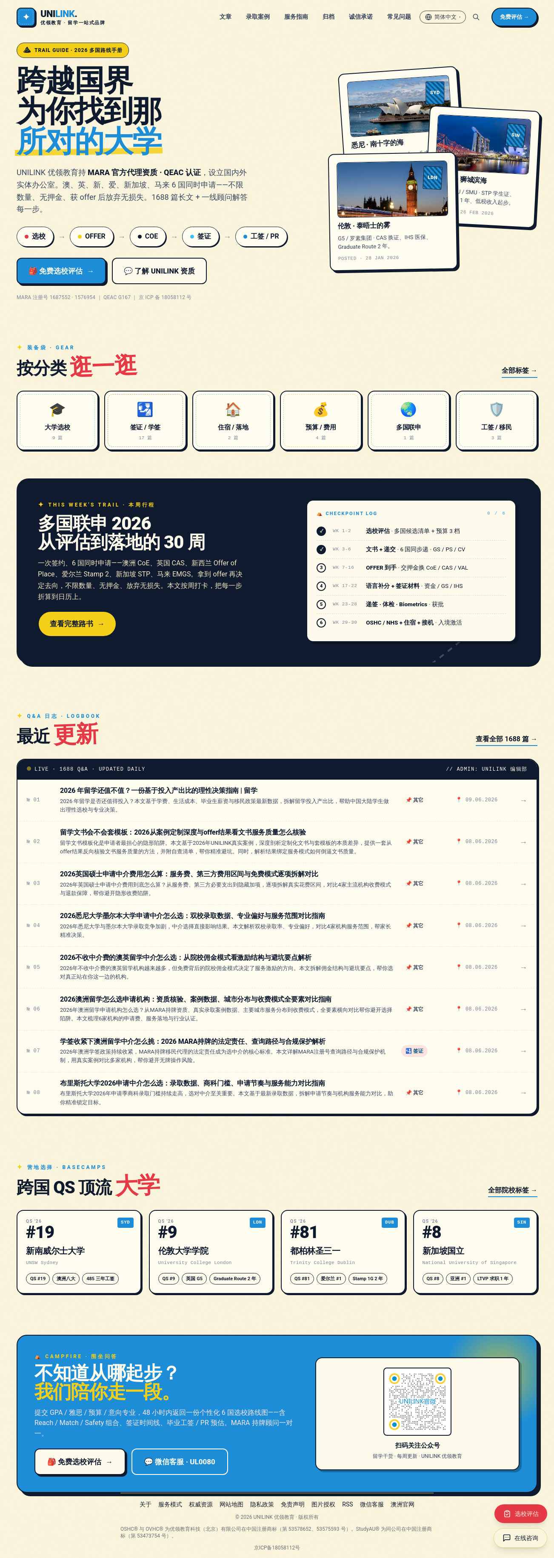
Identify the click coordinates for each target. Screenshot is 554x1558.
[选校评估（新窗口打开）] (520, 1513)
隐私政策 (262, 1504)
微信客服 (372, 1504)
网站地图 (231, 1504)
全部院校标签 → (512, 1190)
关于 (145, 1504)
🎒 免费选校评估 (61, 270)
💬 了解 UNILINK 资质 (159, 271)
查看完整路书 (77, 623)
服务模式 (170, 1504)
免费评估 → (514, 17)
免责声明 (293, 1504)
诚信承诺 (361, 16)
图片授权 (323, 1504)
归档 (328, 16)
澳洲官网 (402, 1504)
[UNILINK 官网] (61, 17)
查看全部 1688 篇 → (506, 739)
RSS (347, 1504)
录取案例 (258, 16)
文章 (225, 16)
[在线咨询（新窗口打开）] (520, 1538)
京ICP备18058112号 (277, 1548)
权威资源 (201, 1504)
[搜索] (476, 17)
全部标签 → (519, 370)
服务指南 (296, 16)
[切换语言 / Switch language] (443, 17)
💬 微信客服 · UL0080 (179, 1461)
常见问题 (399, 16)
